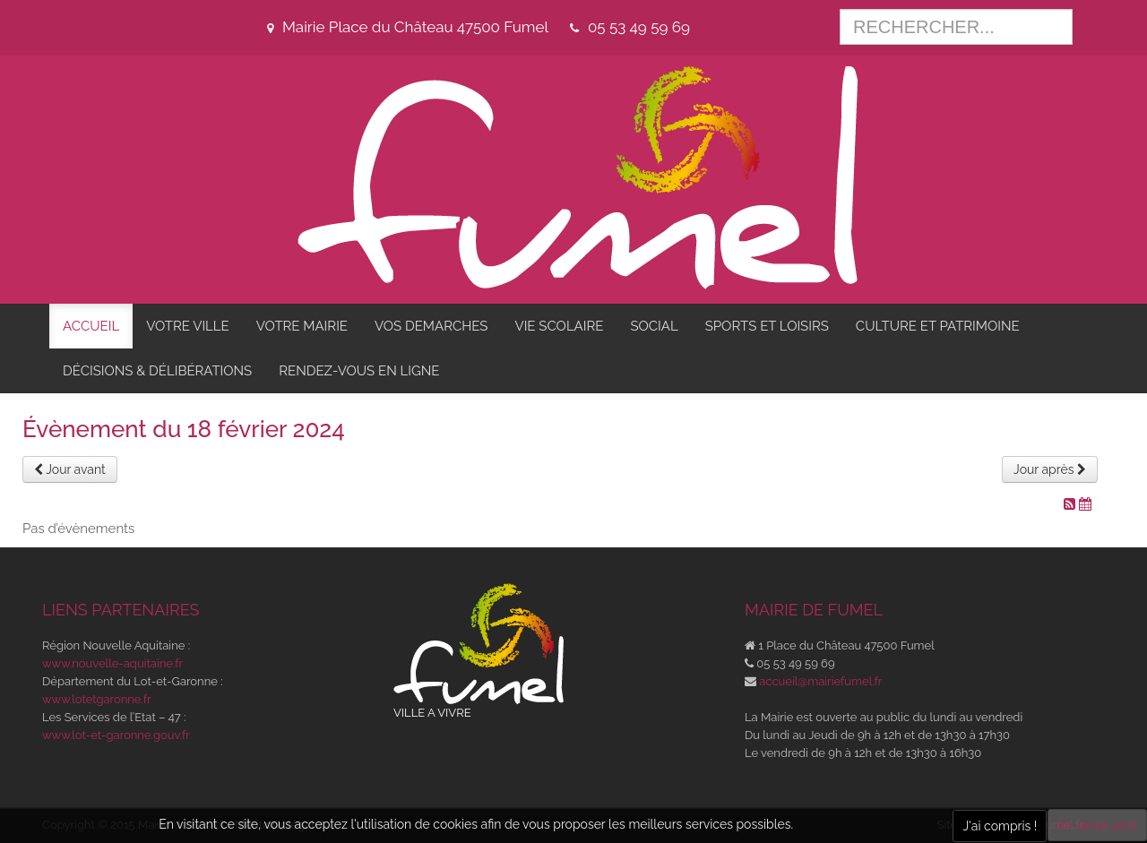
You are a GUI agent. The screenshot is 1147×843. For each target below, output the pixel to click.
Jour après (1049, 469)
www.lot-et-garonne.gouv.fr (116, 735)
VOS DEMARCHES (431, 326)
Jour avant (70, 469)
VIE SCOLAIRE (558, 326)
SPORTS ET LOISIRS (767, 326)
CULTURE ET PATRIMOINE (938, 326)
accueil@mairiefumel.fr (820, 681)
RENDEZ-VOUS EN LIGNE (359, 371)
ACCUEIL (91, 326)
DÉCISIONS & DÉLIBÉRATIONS (157, 371)
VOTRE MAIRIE (302, 326)
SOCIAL (653, 326)
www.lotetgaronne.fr (96, 699)
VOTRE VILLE (187, 326)
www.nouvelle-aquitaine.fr (112, 663)
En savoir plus (1097, 825)
